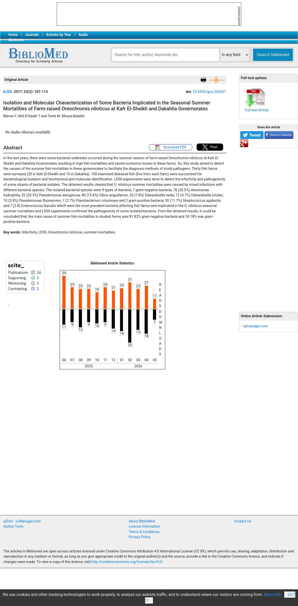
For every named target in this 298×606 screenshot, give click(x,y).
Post (209, 147)
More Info (272, 594)
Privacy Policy (140, 537)
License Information (144, 526)
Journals (32, 35)
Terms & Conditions (144, 532)
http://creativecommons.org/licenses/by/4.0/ (127, 562)
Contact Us (242, 521)
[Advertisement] (268, 227)
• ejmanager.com (255, 326)
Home (13, 35)
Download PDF (171, 147)
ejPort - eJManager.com (22, 521)
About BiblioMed (142, 521)
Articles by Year (58, 35)
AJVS (7, 92)
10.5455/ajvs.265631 (209, 92)
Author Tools (13, 526)
